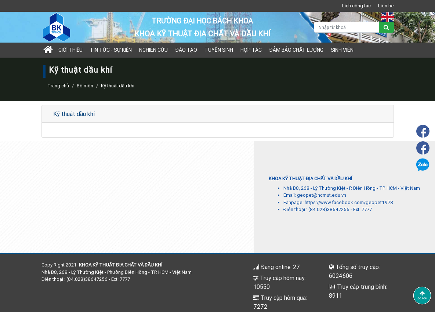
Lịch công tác (356, 6)
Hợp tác (251, 50)
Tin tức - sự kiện (111, 50)
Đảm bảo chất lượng (296, 50)
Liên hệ (386, 6)
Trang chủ (58, 86)
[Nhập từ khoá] (346, 27)
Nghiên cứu (153, 50)
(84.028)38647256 (328, 209)
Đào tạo (186, 50)
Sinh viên (342, 50)
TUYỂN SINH (218, 50)
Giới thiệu (70, 50)
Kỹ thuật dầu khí (74, 113)
